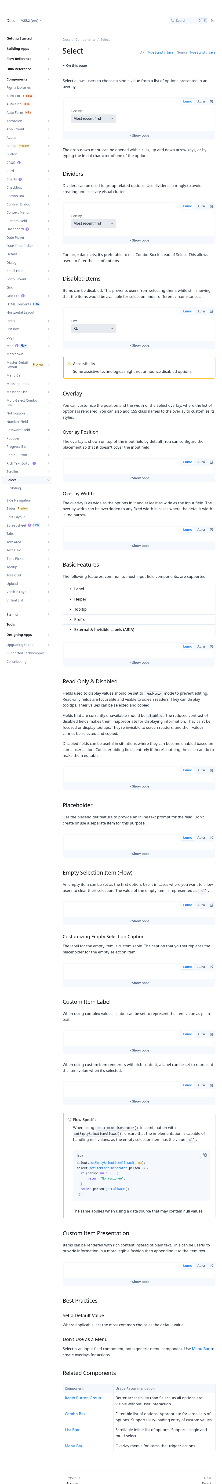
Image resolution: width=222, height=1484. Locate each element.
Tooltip (12, 567)
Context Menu (18, 212)
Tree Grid (14, 575)
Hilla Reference (19, 69)
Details (12, 254)
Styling (15, 488)
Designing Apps (19, 634)
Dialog (12, 262)
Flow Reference (19, 58)
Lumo (187, 101)
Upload (12, 583)
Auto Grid (14, 104)
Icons (11, 321)
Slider (11, 508)
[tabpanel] (141, 1126)
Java (169, 52)
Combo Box (16, 196)
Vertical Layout (18, 592)
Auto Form (15, 112)
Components (17, 79)
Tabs (10, 533)
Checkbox (14, 187)
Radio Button (17, 455)
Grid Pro (13, 295)
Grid (10, 287)
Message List (17, 392)
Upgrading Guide (20, 644)
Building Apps (18, 48)
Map (10, 346)
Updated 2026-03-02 (76, 1467)
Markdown (15, 354)
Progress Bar (17, 446)
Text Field (14, 550)
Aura (201, 101)
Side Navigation (19, 500)
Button (12, 154)
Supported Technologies (26, 653)
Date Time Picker (20, 245)
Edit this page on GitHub (195, 1467)
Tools (11, 624)
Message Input (18, 383)
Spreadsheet (16, 525)
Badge (12, 145)
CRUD (11, 162)
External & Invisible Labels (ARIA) (104, 575)
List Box (13, 329)
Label (79, 534)
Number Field (17, 421)
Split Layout (16, 517)
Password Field (18, 430)
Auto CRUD (15, 96)
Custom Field (17, 221)
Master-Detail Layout (17, 364)
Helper (80, 545)
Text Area (14, 542)
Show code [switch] (140, 117)
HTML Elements (19, 304)
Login (11, 337)
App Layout (15, 129)
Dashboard (15, 229)
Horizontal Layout (20, 312)
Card (10, 171)
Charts (12, 179)
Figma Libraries (19, 87)
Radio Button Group (83, 1343)
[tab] (80, 1101)
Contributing (17, 661)
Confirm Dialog (18, 204)
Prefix (79, 565)
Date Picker (15, 237)
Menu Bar (14, 375)
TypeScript (155, 52)
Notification (16, 413)
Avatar (12, 137)
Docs (11, 20)
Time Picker (16, 558)
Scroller (12, 471)
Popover (13, 438)
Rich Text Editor (19, 463)
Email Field (15, 270)
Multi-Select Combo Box (22, 402)
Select (11, 480)
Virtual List (15, 600)
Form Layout (16, 279)
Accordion (14, 121)
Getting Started (19, 38)
